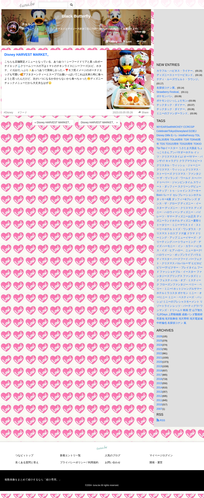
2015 (159, 383)
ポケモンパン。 (166, 96)
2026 (159, 336)
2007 (159, 408)
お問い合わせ (112, 462)
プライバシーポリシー (73, 462)
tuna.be (102, 447)
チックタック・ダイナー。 (172, 104)
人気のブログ (112, 455)
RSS (161, 420)
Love (127, 41)
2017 (159, 374)
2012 (159, 395)
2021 (159, 357)
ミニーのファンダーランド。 (173, 113)
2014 (159, 387)
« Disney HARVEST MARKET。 (53, 122)
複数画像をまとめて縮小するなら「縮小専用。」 (33, 479)
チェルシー (29, 24)
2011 (159, 400)
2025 (159, 340)
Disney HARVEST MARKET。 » (99, 122)
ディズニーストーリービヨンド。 (176, 74)
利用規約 (93, 462)
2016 (159, 378)
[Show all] (140, 31)
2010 (159, 404)
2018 (159, 370)
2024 (159, 344)
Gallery (111, 41)
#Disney (8, 112)
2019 (159, 366)
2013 (159, 391)
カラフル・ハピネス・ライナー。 (176, 70)
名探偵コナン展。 (167, 87)
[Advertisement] (76, 136)
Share (141, 41)
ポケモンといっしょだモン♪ (173, 100)
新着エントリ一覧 (70, 455)
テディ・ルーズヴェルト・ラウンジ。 (178, 79)
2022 (159, 353)
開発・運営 (156, 462)
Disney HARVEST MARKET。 (27, 54)
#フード (22, 112)
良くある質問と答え (27, 462)
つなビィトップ (24, 455)
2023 (159, 349)
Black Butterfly (76, 16)
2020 (159, 361)
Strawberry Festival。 (169, 91)
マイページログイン (161, 455)
